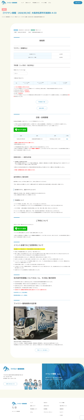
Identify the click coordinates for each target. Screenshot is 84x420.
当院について (28, 2)
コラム (49, 2)
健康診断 (61, 408)
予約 (67, 139)
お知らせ (45, 402)
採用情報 (45, 408)
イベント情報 (43, 2)
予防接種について (35, 2)
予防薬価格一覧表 (41, 101)
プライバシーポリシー (48, 412)
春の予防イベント (63, 405)
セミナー (61, 412)
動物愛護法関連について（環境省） (21, 295)
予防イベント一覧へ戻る (42, 350)
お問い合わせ (77, 2)
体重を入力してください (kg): (19, 70)
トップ (22, 2)
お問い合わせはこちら (10, 383)
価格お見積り (41, 108)
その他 (61, 415)
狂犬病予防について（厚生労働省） (21, 292)
